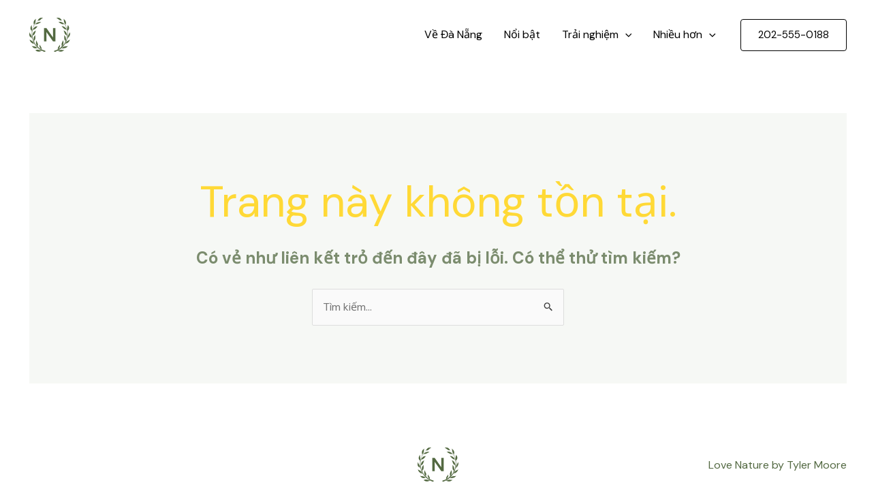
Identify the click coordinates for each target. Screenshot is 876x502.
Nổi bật (522, 34)
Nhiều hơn (684, 35)
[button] (793, 35)
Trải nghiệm (597, 35)
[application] (625, 35)
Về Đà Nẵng (453, 34)
